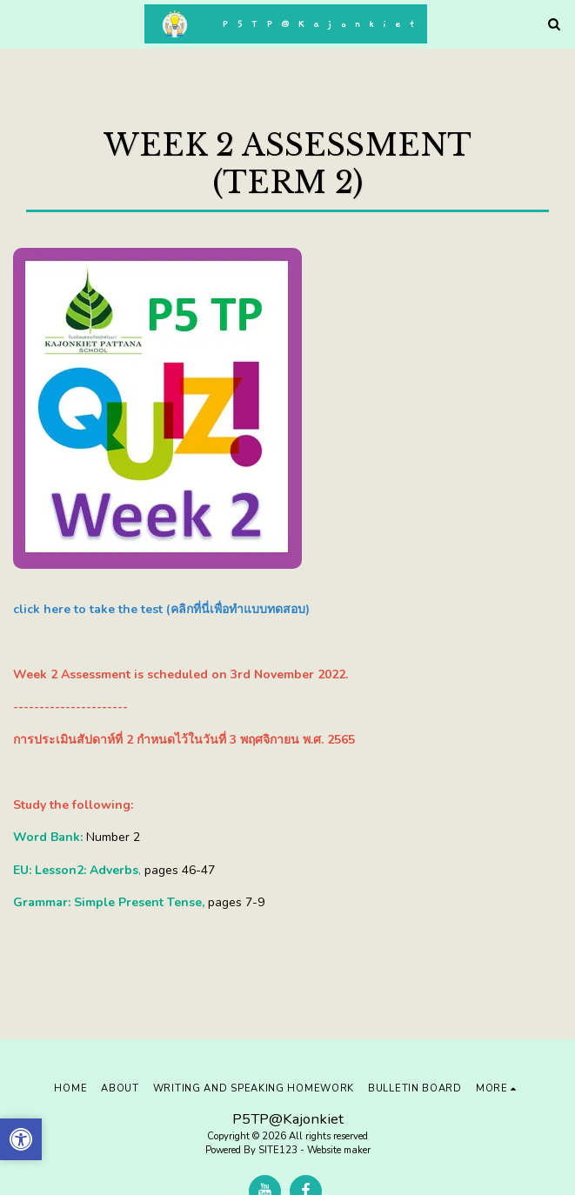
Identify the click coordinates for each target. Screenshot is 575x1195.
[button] (19, 23)
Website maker (339, 1150)
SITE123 (278, 1150)
